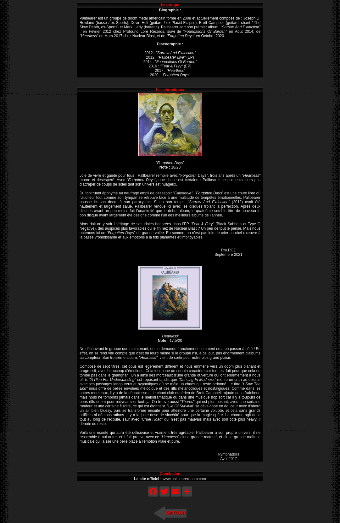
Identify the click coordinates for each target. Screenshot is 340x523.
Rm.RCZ (228, 250)
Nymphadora (228, 454)
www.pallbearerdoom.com (184, 479)
